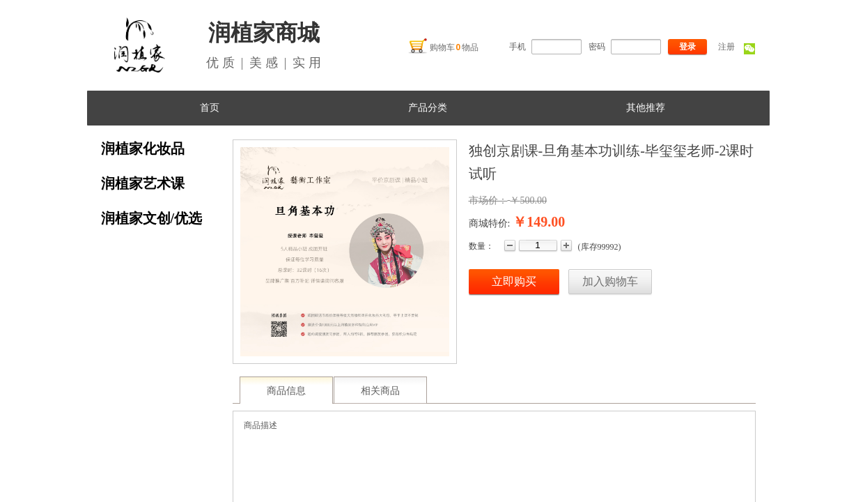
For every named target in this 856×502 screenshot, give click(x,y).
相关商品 (380, 391)
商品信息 (286, 391)
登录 (687, 47)
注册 (726, 47)
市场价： (488, 200)
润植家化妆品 (143, 148)
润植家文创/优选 (152, 218)
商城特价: (490, 223)
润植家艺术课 (143, 183)
